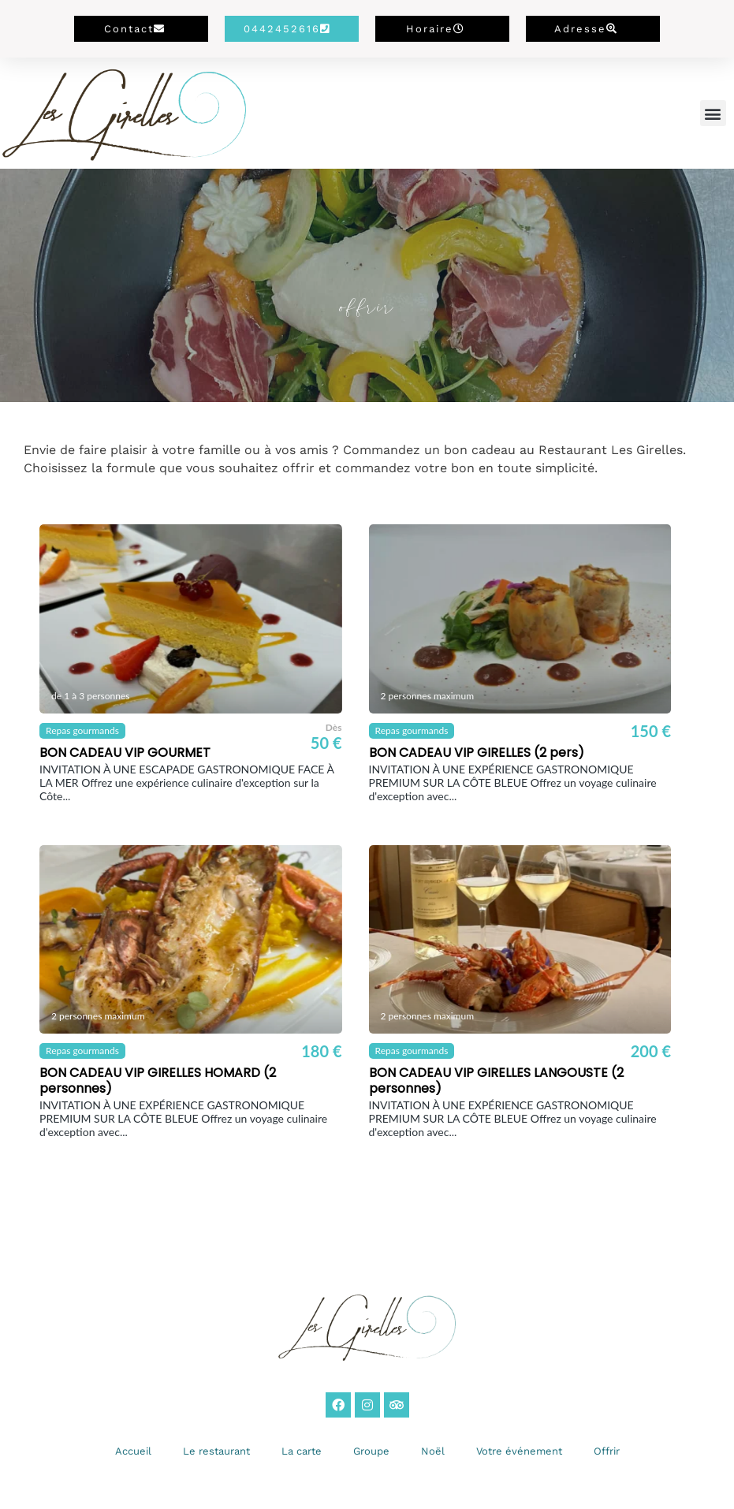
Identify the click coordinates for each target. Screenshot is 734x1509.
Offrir (607, 1451)
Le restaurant (216, 1451)
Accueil (133, 1451)
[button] (713, 113)
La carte (301, 1451)
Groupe (371, 1451)
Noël (433, 1451)
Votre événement (519, 1451)
